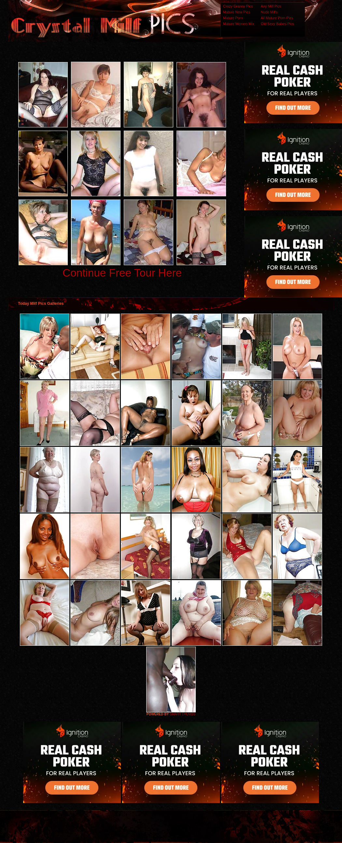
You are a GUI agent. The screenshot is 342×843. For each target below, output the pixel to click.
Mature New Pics (236, 12)
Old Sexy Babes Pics (277, 24)
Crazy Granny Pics (238, 6)
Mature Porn (233, 18)
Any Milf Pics (271, 6)
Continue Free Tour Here (122, 273)
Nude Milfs (269, 12)
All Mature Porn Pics (277, 18)
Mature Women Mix (238, 24)
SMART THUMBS (182, 714)
